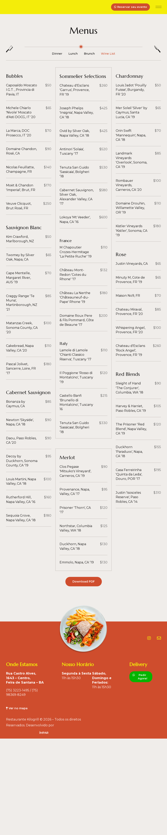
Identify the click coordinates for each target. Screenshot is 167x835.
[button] (158, 7)
